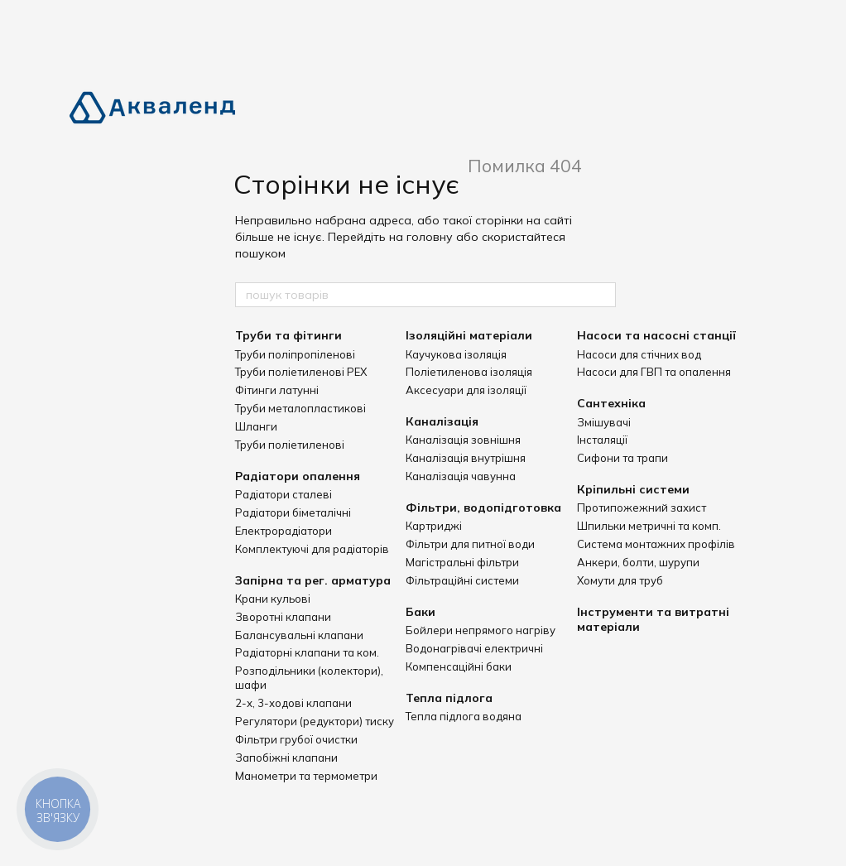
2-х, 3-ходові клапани (293, 703)
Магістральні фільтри (462, 562)
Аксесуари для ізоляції (466, 390)
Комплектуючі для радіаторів (312, 549)
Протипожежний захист (641, 507)
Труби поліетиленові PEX (301, 371)
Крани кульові (272, 598)
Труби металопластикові (300, 408)
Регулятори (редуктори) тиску (314, 721)
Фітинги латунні (277, 390)
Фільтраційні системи (462, 580)
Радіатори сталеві (283, 494)
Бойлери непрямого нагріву (480, 630)
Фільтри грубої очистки (296, 739)
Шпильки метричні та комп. (649, 525)
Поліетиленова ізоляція (469, 371)
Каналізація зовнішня (463, 439)
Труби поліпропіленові (295, 354)
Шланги (256, 426)
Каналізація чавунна (461, 476)
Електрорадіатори (283, 530)
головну (429, 236)
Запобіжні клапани (286, 757)
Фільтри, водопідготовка (483, 507)
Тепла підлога (449, 697)
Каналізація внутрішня (466, 457)
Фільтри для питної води (470, 544)
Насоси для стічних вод (639, 354)
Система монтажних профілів (656, 544)
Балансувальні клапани (299, 635)
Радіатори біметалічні (293, 512)
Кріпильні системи (633, 489)
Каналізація (442, 421)
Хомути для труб (620, 580)
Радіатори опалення (297, 476)
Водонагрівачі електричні (474, 648)
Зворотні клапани (283, 616)
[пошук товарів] (602, 294)
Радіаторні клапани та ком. (307, 652)
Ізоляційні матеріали (469, 335)
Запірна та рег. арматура (313, 580)
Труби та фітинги (288, 335)
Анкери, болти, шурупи (638, 562)
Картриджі (434, 525)
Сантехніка (611, 403)
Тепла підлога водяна (464, 716)
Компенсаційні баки (459, 666)
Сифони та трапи (622, 457)
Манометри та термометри (306, 775)
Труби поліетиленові (289, 444)
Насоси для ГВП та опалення (654, 371)
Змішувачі (604, 422)
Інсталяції (602, 439)
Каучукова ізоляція (456, 354)
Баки (420, 611)
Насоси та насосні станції (656, 335)
